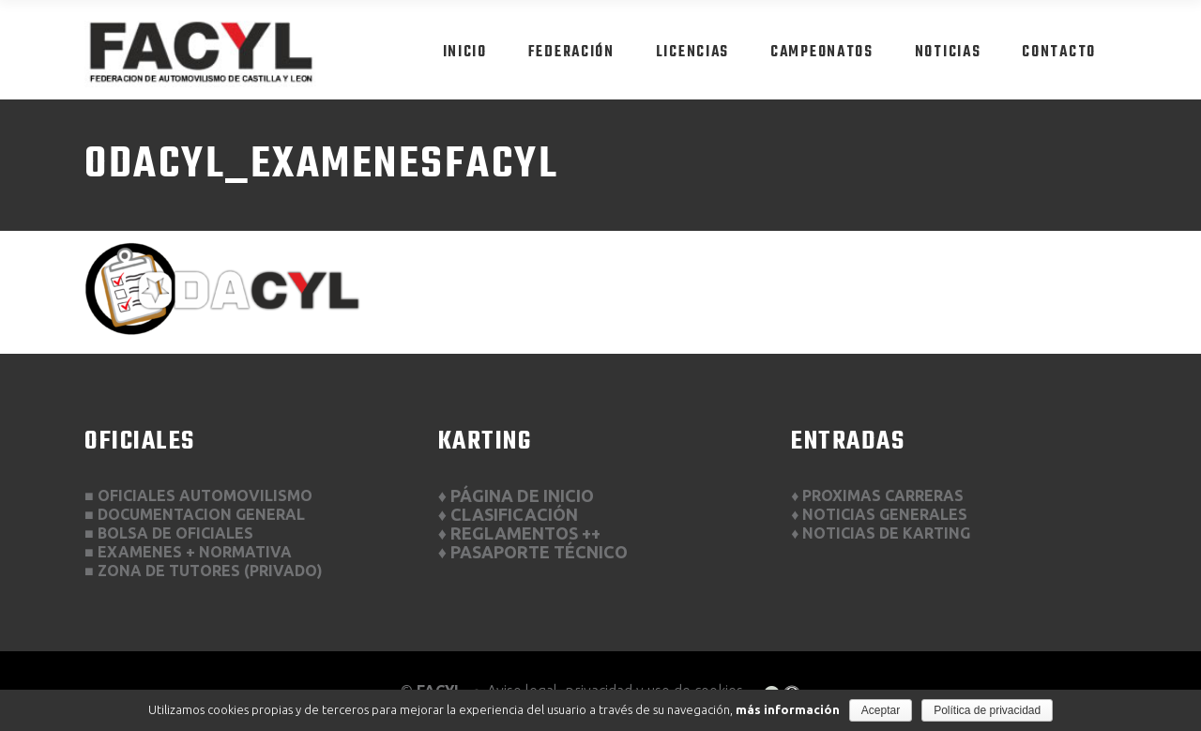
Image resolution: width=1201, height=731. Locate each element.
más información (788, 709)
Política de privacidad (987, 710)
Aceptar (880, 710)
